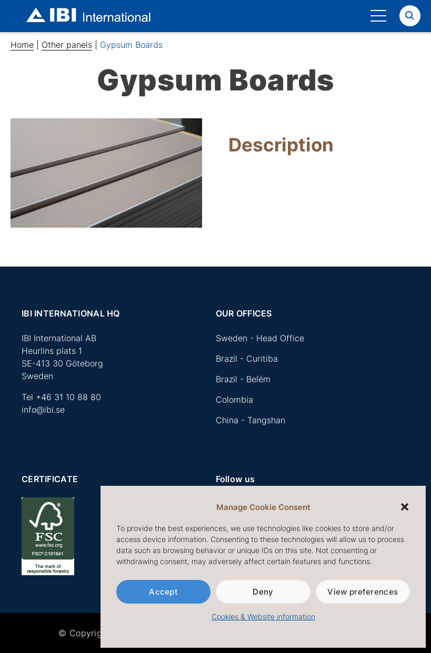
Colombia (234, 399)
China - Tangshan (250, 420)
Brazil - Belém (243, 379)
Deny (263, 592)
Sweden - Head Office (260, 338)
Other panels (67, 44)
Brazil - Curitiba (247, 358)
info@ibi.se (43, 409)
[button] (404, 507)
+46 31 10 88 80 (68, 397)
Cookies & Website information (263, 616)
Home (22, 44)
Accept (163, 592)
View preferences (362, 592)
